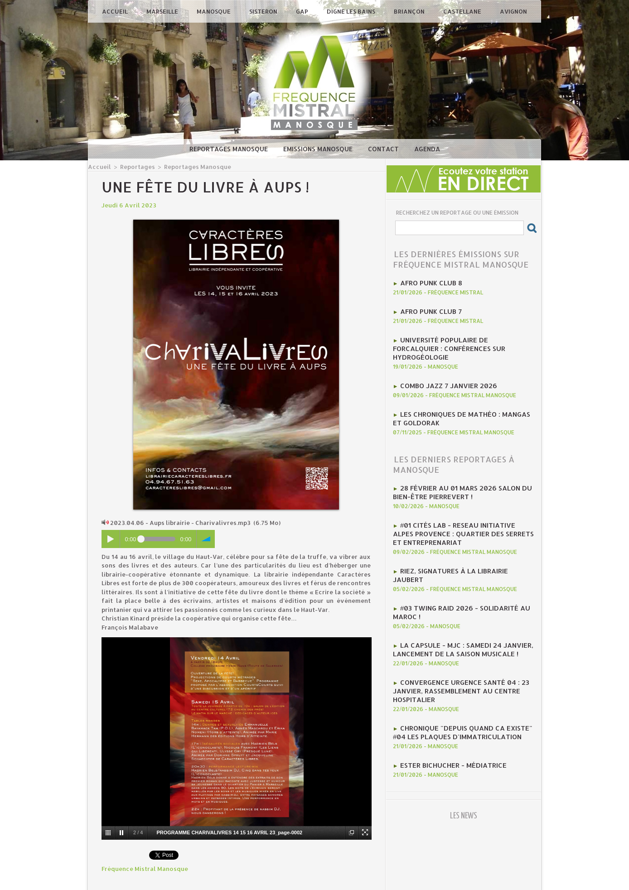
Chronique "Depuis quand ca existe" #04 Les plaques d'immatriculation (462, 686)
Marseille (162, 11)
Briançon (410, 11)
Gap (303, 11)
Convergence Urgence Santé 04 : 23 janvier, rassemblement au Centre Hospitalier (454, 648)
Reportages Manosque (229, 149)
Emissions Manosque (318, 149)
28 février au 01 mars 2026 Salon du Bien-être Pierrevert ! (455, 473)
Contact (384, 149)
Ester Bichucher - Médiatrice (448, 717)
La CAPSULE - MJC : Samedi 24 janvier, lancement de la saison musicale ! (455, 610)
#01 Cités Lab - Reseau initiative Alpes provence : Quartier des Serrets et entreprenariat (458, 511)
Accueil (115, 11)
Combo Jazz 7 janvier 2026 (443, 371)
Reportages (132, 166)
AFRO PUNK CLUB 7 (427, 309)
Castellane (463, 11)
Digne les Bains (352, 11)
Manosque (214, 11)
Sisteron (264, 11)
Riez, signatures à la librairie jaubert (463, 545)
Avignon (513, 11)
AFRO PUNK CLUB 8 (427, 282)
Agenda (427, 149)
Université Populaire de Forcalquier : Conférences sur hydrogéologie (458, 340)
